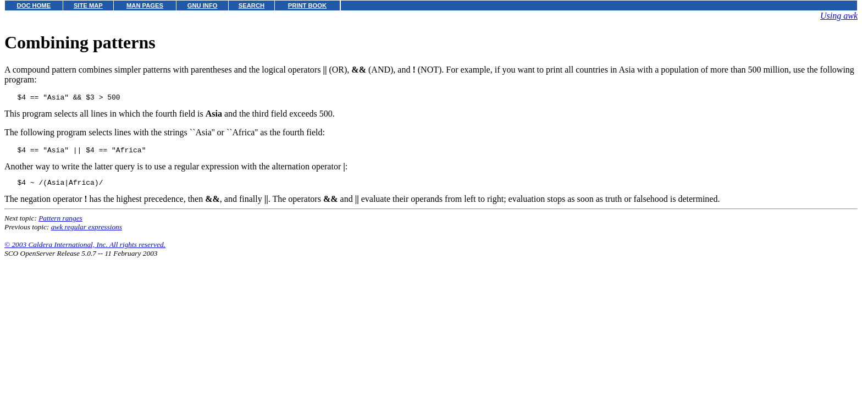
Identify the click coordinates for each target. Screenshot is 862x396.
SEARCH (251, 5)
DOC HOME (34, 5)
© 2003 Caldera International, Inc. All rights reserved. (84, 249)
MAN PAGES (144, 5)
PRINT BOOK (307, 5)
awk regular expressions (86, 232)
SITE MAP (88, 5)
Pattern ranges (60, 223)
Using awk (839, 15)
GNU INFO (202, 5)
